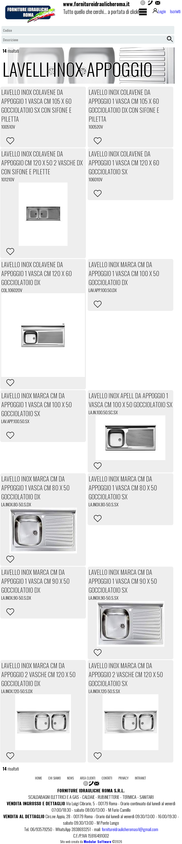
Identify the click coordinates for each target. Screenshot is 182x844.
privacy (123, 777)
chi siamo (54, 777)
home (38, 777)
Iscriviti (175, 11)
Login (159, 11)
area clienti (87, 777)
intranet (140, 777)
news (70, 777)
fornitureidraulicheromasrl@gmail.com (130, 829)
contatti (107, 777)
